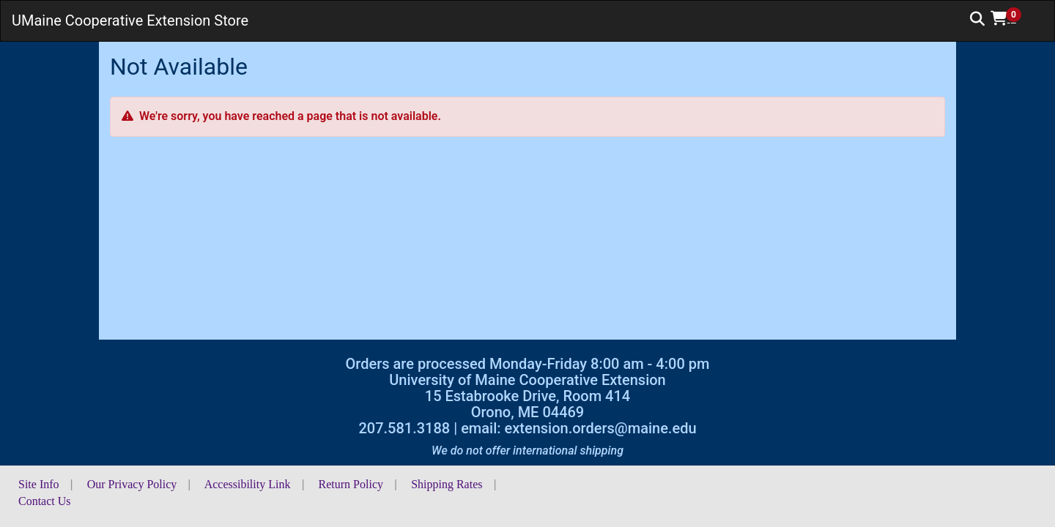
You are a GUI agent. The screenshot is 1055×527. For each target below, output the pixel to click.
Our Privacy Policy (132, 484)
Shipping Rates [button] (446, 484)
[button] (1011, 18)
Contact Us (44, 501)
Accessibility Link (247, 484)
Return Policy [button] (351, 484)
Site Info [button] (38, 484)
